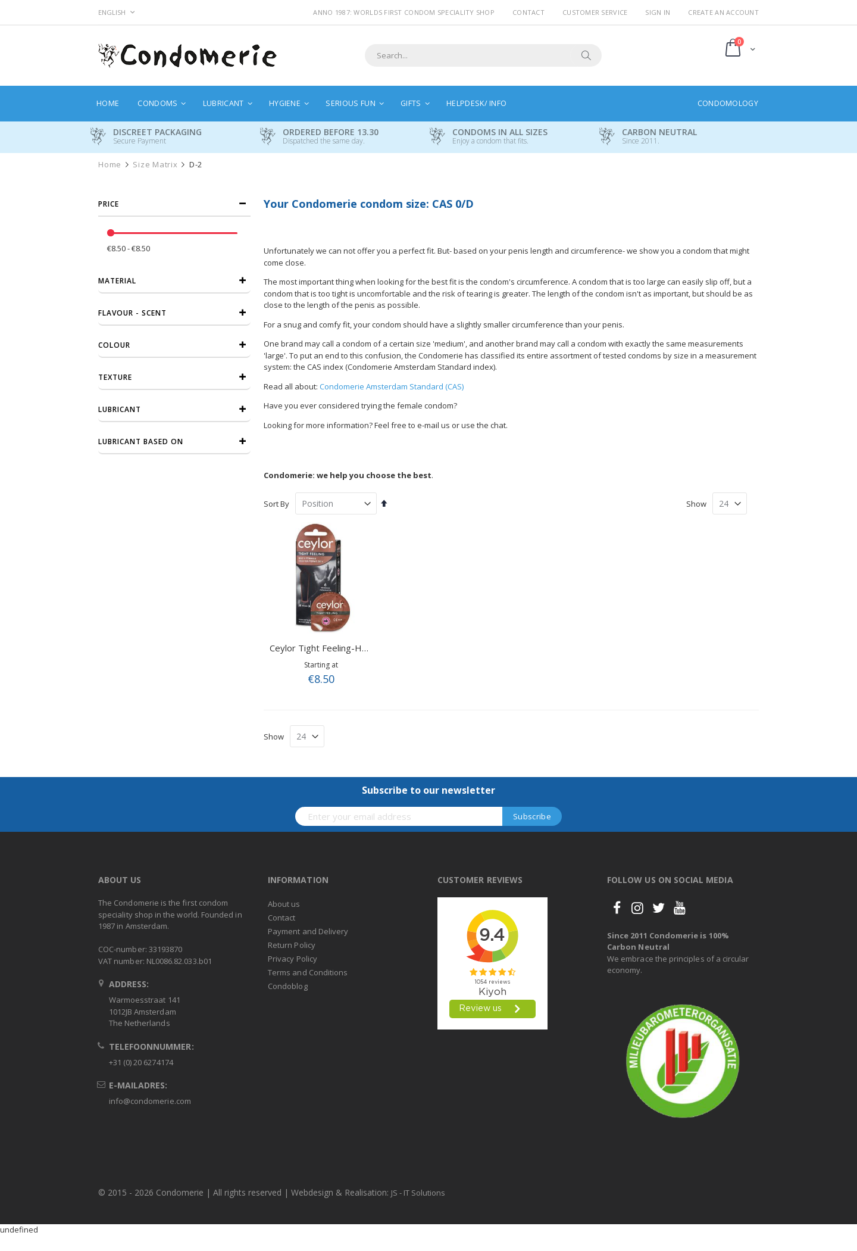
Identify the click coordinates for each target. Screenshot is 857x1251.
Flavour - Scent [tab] (132, 313)
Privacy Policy (292, 958)
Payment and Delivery (308, 931)
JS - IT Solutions (418, 1192)
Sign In (657, 12)
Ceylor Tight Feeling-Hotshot (329, 648)
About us (284, 904)
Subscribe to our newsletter (428, 790)
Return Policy (291, 945)
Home (109, 164)
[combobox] (483, 55)
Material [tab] (117, 281)
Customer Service (594, 12)
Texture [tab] (115, 377)
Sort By (276, 503)
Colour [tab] (114, 345)
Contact (528, 12)
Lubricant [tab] (119, 409)
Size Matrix (155, 165)
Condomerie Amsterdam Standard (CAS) (392, 386)
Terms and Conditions (308, 972)
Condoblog (288, 986)
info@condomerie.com (150, 1101)
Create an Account (723, 12)
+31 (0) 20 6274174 (141, 1062)
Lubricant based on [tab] (140, 441)
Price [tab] (108, 204)
